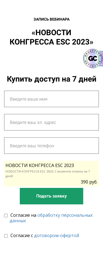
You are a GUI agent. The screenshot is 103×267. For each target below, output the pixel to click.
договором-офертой (56, 235)
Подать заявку (51, 196)
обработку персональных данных (51, 217)
